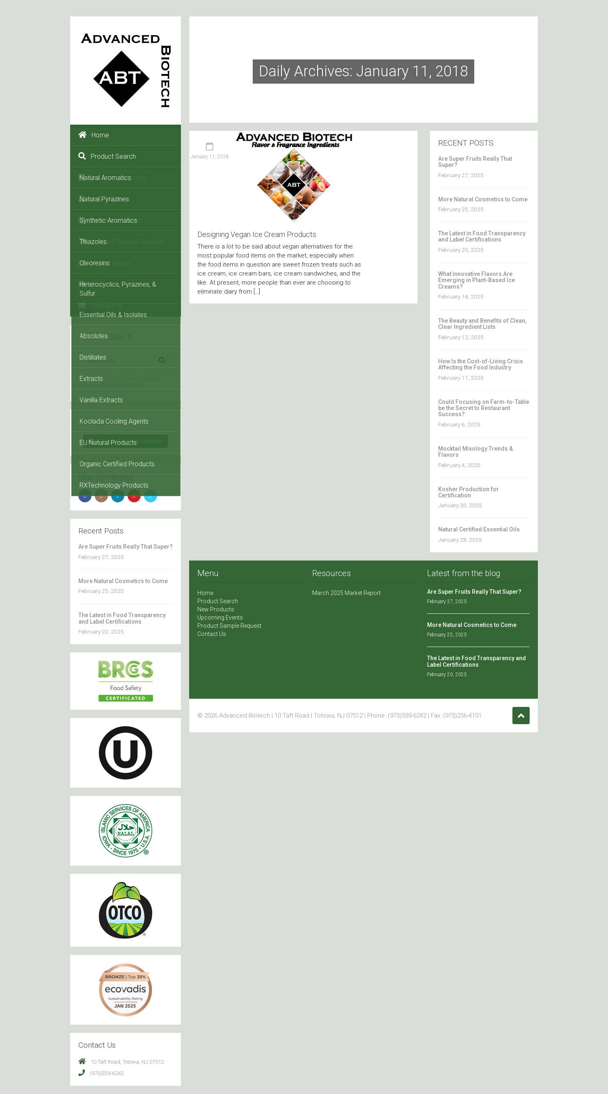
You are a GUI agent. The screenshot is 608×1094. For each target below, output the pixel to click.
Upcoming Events (109, 220)
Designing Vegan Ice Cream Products (256, 234)
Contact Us (100, 305)
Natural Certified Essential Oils (479, 529)
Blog (91, 284)
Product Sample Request (121, 241)
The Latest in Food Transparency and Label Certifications (122, 618)
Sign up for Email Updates (125, 441)
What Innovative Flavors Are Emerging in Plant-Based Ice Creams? (476, 280)
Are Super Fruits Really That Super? (125, 546)
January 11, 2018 (210, 157)
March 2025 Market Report (346, 593)
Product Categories (112, 177)
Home (93, 135)
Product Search (107, 156)
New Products (104, 199)
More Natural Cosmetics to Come (123, 581)
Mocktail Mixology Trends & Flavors (475, 451)
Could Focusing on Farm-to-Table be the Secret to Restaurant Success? (483, 408)
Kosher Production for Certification (468, 492)
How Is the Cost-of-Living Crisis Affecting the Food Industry (480, 364)
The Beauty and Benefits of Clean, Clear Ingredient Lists (482, 323)
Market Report (105, 263)
